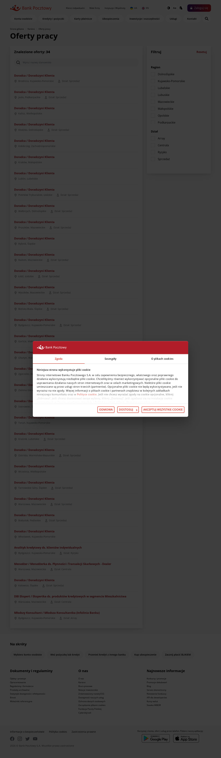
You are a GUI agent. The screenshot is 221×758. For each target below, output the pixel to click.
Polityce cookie (87, 394)
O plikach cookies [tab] (162, 358)
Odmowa (106, 410)
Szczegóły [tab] (110, 358)
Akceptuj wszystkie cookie (163, 410)
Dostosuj (128, 410)
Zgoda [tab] (59, 358)
